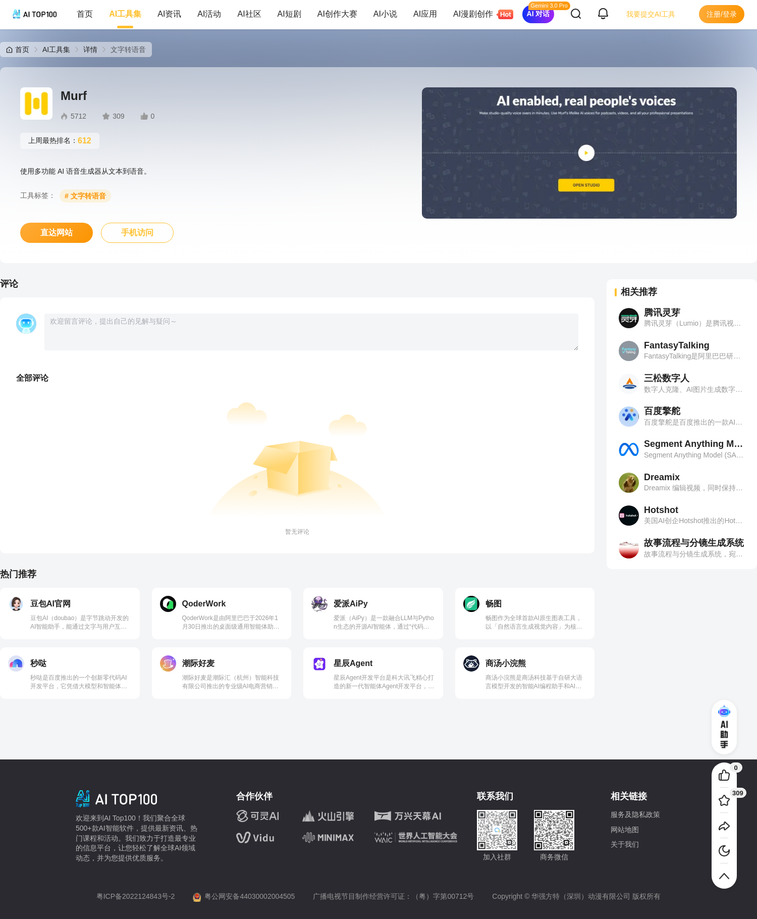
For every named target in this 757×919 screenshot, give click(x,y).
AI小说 (385, 14)
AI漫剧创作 (477, 14)
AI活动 (209, 14)
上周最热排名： (59, 141)
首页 (85, 14)
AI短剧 (289, 14)
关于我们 (625, 844)
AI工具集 (125, 14)
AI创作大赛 (337, 14)
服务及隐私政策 (635, 814)
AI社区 (249, 14)
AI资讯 (169, 14)
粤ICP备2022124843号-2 (135, 896)
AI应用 (425, 14)
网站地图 (625, 830)
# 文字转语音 (85, 196)
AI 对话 (538, 14)
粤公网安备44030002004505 (249, 896)
